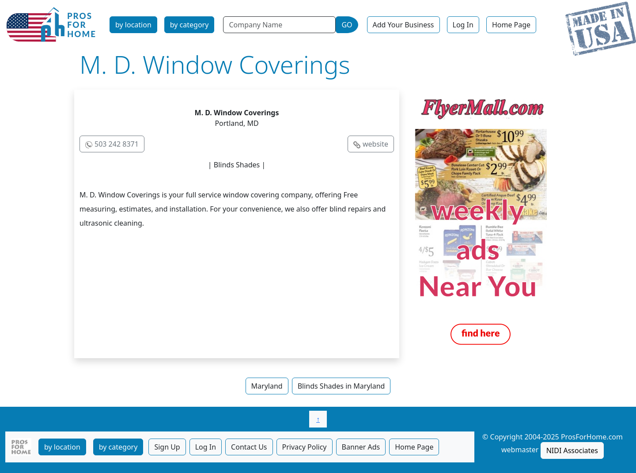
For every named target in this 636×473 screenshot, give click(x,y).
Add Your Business (403, 25)
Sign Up (167, 447)
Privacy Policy (304, 447)
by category (189, 25)
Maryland (267, 386)
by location (133, 25)
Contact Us (249, 447)
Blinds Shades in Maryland (341, 386)
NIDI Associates (572, 450)
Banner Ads (361, 447)
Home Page (511, 25)
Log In (463, 25)
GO (346, 25)
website (375, 144)
